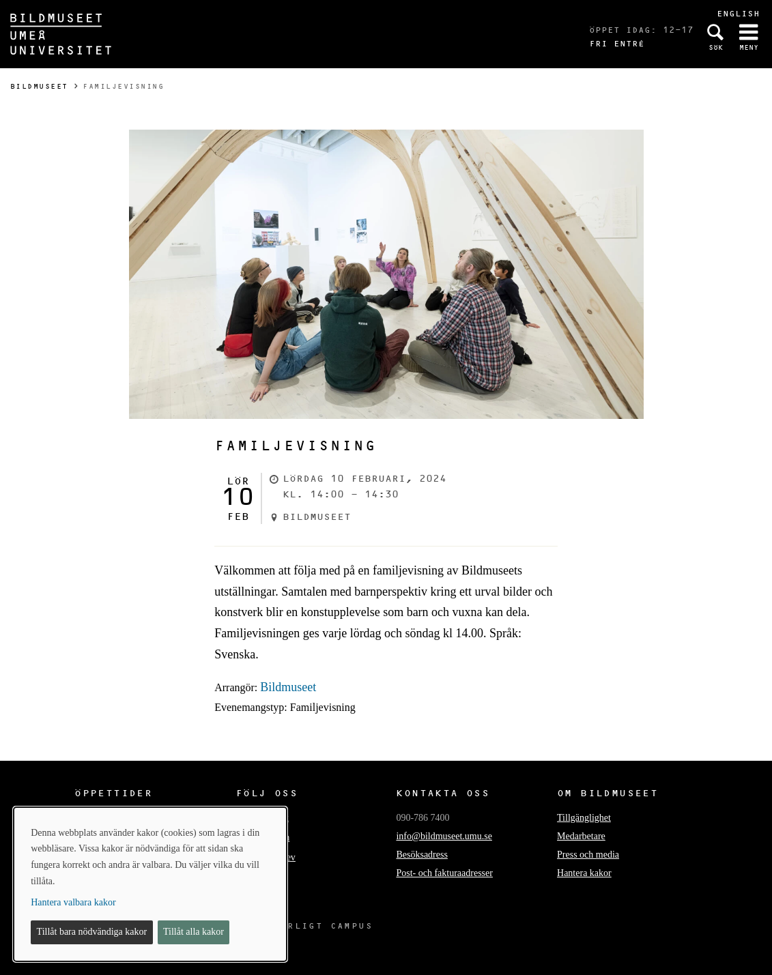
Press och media (588, 854)
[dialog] (150, 884)
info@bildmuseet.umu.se (443, 836)
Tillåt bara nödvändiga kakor (92, 932)
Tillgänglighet (584, 818)
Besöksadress (421, 854)
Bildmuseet (39, 86)
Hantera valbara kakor (73, 902)
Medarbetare (581, 836)
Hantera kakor (584, 873)
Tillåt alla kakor (193, 932)
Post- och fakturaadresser (444, 873)
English (738, 13)
